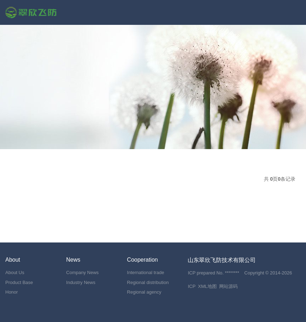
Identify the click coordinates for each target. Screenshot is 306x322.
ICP (191, 286)
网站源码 (228, 286)
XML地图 (207, 286)
